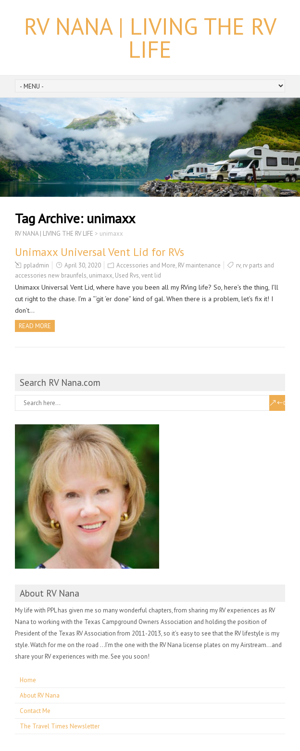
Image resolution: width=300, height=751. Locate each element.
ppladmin (36, 265)
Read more (35, 326)
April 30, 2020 (82, 265)
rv (238, 265)
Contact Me (35, 711)
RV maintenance (199, 265)
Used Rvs (127, 275)
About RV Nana (40, 695)
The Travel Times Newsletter (60, 726)
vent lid (151, 275)
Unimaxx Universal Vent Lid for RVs (99, 252)
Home (28, 680)
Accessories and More (145, 265)
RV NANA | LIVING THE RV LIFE (150, 37)
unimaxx (100, 275)
